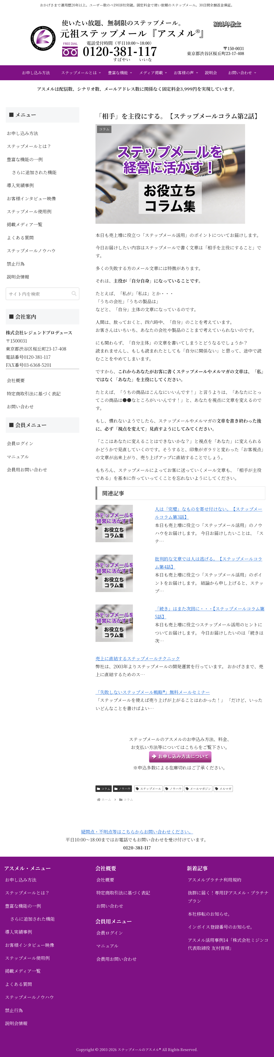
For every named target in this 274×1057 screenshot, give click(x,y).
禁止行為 (16, 263)
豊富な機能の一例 (25, 159)
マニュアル (18, 456)
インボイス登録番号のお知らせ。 (221, 926)
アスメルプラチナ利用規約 (214, 879)
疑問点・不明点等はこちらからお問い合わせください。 (137, 831)
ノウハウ (122, 788)
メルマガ (223, 788)
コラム (103, 788)
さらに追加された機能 (34, 172)
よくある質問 (20, 237)
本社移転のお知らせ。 (210, 913)
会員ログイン (20, 443)
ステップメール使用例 (29, 211)
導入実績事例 (20, 185)
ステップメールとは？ (29, 146)
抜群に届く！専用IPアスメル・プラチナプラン (228, 896)
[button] (74, 294)
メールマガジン (198, 788)
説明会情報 (18, 276)
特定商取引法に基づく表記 (34, 393)
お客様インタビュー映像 (31, 198)
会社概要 (16, 380)
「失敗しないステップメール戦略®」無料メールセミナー (152, 692)
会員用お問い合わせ (27, 469)
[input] (42, 294)
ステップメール (148, 788)
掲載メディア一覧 (24, 224)
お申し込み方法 (22, 133)
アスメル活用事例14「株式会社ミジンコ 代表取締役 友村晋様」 (228, 944)
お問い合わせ (20, 406)
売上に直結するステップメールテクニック (137, 658)
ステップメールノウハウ (31, 250)
